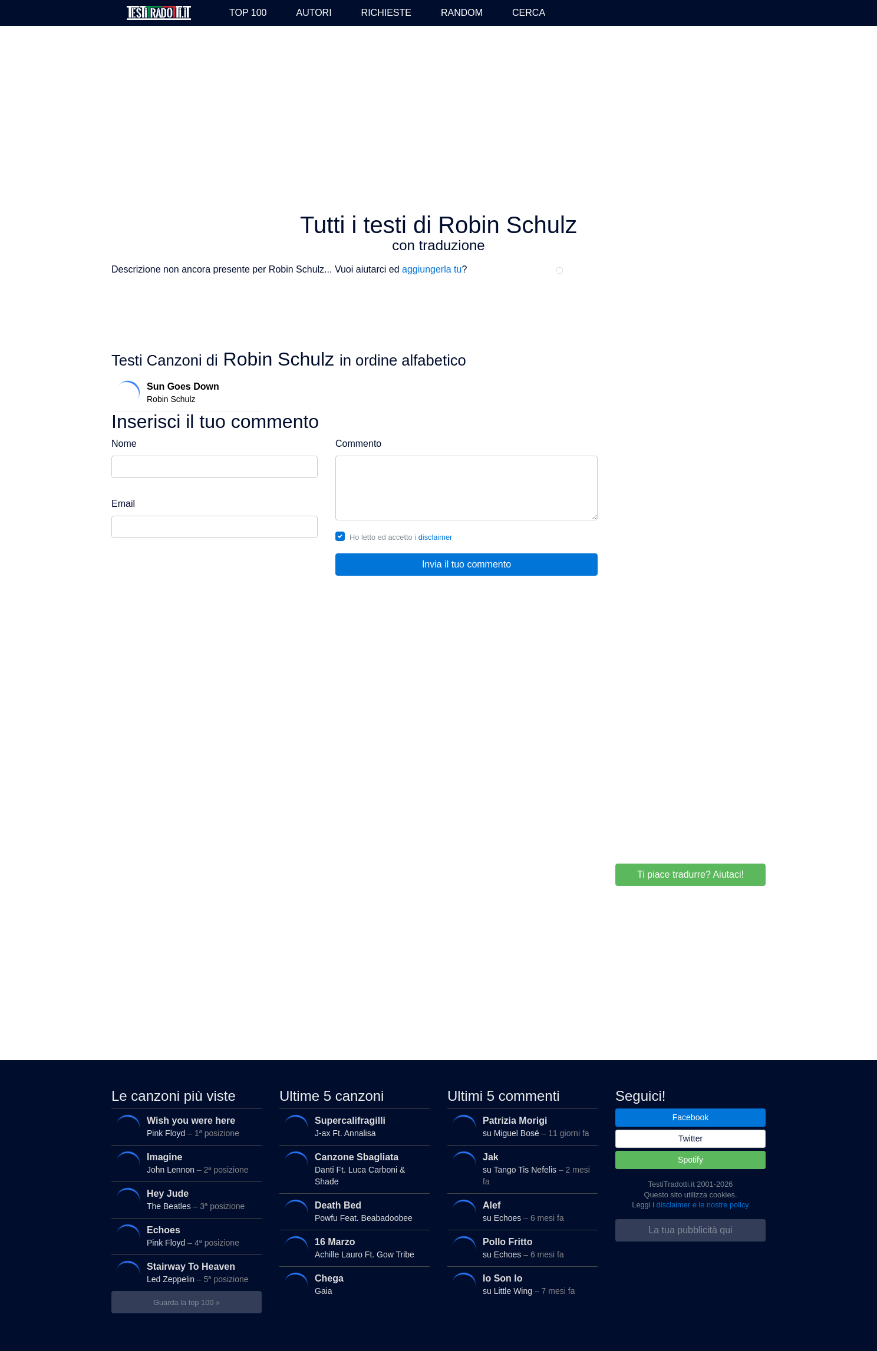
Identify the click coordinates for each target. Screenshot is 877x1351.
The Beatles (183, 1199)
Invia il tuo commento (466, 564)
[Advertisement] (438, 120)
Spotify (690, 1159)
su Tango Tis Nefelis (519, 1166)
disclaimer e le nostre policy (703, 1204)
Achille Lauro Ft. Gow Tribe (351, 1247)
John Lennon (183, 1163)
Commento (358, 444)
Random (462, 13)
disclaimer (435, 537)
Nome (124, 444)
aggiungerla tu (431, 269)
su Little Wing (519, 1284)
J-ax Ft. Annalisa (351, 1126)
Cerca (528, 13)
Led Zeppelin (183, 1272)
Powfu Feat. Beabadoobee (351, 1211)
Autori (313, 13)
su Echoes (519, 1211)
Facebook (690, 1117)
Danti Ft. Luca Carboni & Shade (351, 1166)
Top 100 (247, 13)
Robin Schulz (184, 392)
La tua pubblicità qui (690, 1230)
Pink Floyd (183, 1126)
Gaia (351, 1284)
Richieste (386, 13)
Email (123, 504)
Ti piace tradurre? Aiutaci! (690, 874)
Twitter (690, 1138)
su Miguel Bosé (519, 1126)
